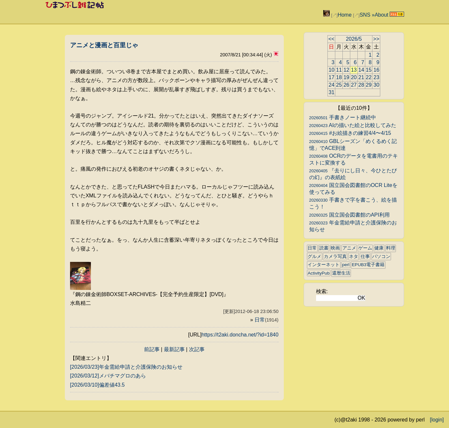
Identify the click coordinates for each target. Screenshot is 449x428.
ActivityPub (318, 273)
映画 (335, 248)
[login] (437, 419)
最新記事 (174, 349)
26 (346, 85)
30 (376, 85)
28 (361, 85)
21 (361, 77)
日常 (266, 319)
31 (332, 92)
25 (339, 85)
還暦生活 (341, 273)
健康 (379, 248)
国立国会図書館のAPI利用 (349, 215)
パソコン (381, 256)
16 (376, 70)
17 (332, 77)
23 (376, 77)
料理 (390, 248)
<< (331, 39)
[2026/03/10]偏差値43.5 (97, 385)
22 (369, 77)
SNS (365, 15)
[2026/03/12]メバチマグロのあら (108, 375)
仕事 (365, 256)
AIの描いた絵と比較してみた (353, 125)
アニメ (349, 248)
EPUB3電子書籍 (368, 264)
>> (376, 39)
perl (346, 264)
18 (339, 77)
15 (369, 70)
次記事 (197, 349)
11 (339, 70)
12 (346, 70)
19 (346, 77)
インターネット (324, 264)
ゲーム (365, 248)
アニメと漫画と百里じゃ (104, 45)
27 (354, 85)
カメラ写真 (335, 256)
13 (354, 70)
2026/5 (354, 39)
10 (332, 70)
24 (332, 85)
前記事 (152, 349)
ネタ (353, 256)
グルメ (314, 256)
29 (369, 85)
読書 (323, 248)
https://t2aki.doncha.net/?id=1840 (239, 334)
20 (354, 77)
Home (345, 15)
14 (361, 70)
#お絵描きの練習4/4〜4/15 (350, 133)
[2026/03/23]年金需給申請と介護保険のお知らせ (126, 367)
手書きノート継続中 (342, 117)
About (381, 15)
